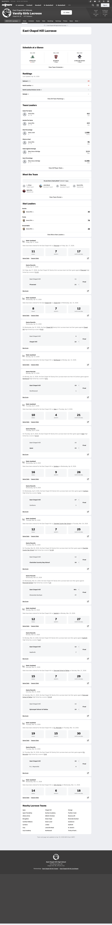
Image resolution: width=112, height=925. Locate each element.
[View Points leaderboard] (73, 220)
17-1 (39, 493)
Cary (24, 827)
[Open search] (93, 5)
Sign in (105, 5)
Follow (66, 12)
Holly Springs (57, 785)
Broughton (26, 819)
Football (29, 5)
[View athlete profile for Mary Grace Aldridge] (56, 148)
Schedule (31, 21)
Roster (38, 21)
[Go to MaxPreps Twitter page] (62, 891)
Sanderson (71, 822)
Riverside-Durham (28, 583)
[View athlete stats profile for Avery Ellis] (39, 212)
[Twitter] (104, 1)
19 (75, 385)
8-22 (41, 329)
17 (75, 500)
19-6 (45, 754)
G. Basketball (60, 5)
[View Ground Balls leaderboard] (73, 229)
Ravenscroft (71, 816)
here (67, 181)
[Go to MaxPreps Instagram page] (56, 891)
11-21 (37, 272)
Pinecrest (56, 245)
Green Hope (48, 819)
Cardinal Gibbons (28, 822)
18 (75, 562)
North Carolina (27, 85)
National (25, 81)
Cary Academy (27, 830)
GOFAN (13, 1)
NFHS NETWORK (22, 1)
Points (24, 217)
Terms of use (55, 899)
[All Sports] (69, 5)
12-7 (39, 640)
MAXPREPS (5, 1)
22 (75, 342)
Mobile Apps (25, 899)
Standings (50, 21)
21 (75, 284)
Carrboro (56, 466)
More (77, 21)
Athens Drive (26, 816)
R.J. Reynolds (58, 728)
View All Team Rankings (56, 99)
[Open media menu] (97, 5)
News (71, 21)
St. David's (71, 827)
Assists (24, 208)
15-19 (50, 697)
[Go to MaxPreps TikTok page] (42, 891)
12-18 (52, 550)
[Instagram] (99, 1)
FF (75, 595)
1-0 (50, 583)
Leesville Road (49, 827)
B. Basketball (48, 5)
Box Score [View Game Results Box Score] (25, 291)
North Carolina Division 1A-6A (31, 90)
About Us (16, 899)
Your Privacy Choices (83, 899)
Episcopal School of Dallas (61, 670)
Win (75, 589)
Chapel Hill (48, 303)
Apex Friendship (27, 813)
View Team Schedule (56, 67)
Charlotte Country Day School (62, 523)
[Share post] (88, 258)
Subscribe (34, 899)
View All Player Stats (56, 168)
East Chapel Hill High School (56, 858)
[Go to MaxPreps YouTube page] (49, 891)
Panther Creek (72, 813)
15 (75, 448)
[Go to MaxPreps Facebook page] (69, 891)
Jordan (47, 825)
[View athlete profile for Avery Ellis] (56, 111)
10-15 (37, 436)
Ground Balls (26, 225)
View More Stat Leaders (56, 234)
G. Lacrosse (20, 5)
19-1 (46, 378)
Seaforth (56, 613)
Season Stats (35, 258)
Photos (65, 21)
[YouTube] (95, 1)
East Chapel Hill (32, 279)
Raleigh (25, 94)
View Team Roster (56, 197)
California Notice (68, 899)
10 (75, 443)
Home (24, 21)
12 (75, 557)
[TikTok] (90, 1)
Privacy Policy (44, 899)
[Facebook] (108, 1)
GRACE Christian (50, 816)
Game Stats (26, 258)
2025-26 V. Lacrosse (12, 21)
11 (75, 279)
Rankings (58, 21)
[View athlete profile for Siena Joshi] (56, 130)
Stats (43, 21)
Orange (70, 810)
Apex (55, 409)
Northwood (57, 360)
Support (95, 899)
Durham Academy (50, 813)
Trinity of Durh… (72, 830)
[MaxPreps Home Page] (44, 25)
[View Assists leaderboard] (73, 212)
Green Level (48, 822)
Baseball (38, 5)
